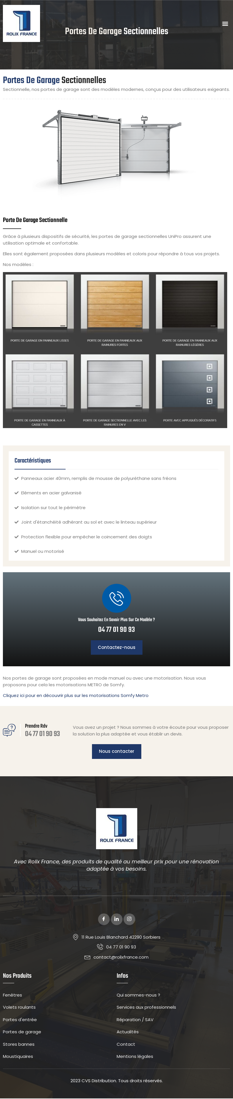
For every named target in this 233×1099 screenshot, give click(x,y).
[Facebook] (104, 920)
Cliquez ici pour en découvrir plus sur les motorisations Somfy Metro (76, 696)
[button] (225, 23)
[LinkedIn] (116, 920)
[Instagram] (129, 920)
